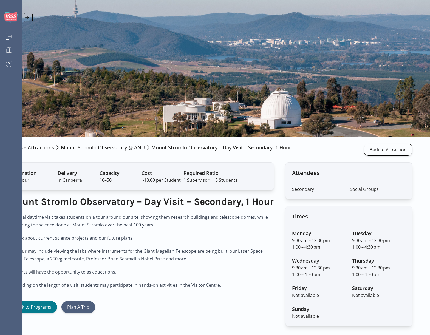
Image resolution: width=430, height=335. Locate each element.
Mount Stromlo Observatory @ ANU (125, 147)
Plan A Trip (100, 317)
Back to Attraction (396, 150)
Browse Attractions (53, 147)
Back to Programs (54, 317)
